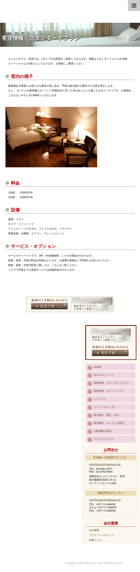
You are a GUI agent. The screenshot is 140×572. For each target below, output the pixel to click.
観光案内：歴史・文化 (106, 414)
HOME (97, 367)
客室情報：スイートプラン (109, 390)
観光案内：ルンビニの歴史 (109, 422)
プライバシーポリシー (101, 535)
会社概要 (94, 530)
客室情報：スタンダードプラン (111, 382)
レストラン (100, 398)
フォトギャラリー (104, 438)
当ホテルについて (104, 374)
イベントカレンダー (105, 406)
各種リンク (95, 540)
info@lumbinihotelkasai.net (104, 464)
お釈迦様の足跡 (102, 430)
